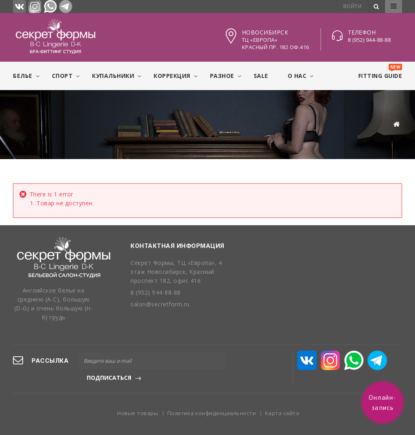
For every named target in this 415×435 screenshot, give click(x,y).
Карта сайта (282, 404)
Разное (222, 76)
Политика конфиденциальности (212, 404)
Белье (22, 76)
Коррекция (172, 76)
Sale (261, 76)
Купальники (113, 76)
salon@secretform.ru (160, 304)
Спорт (62, 76)
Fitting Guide (380, 72)
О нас (297, 76)
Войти (352, 6)
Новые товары (138, 404)
